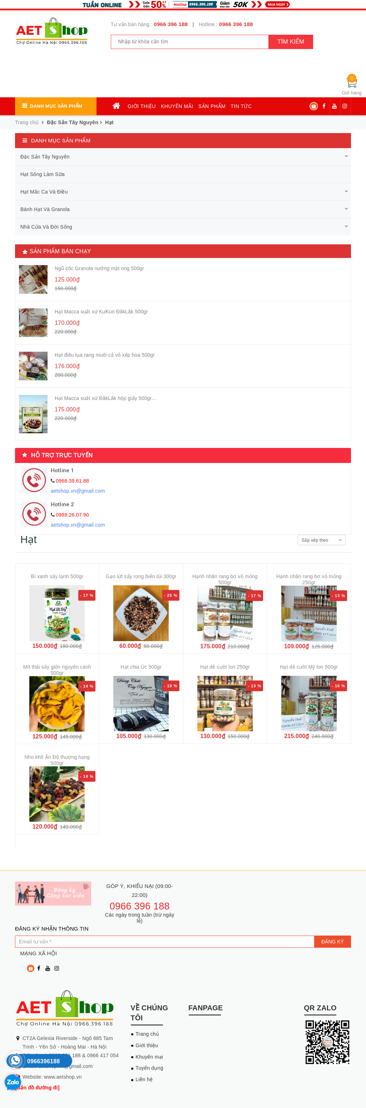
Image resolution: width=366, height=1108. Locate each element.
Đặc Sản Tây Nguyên (72, 122)
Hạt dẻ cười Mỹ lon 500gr (309, 667)
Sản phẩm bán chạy (60, 251)
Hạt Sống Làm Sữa (42, 174)
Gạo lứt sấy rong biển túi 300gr (141, 576)
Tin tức (241, 106)
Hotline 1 (62, 470)
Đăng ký (332, 942)
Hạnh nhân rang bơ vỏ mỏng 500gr (225, 579)
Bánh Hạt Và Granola (45, 209)
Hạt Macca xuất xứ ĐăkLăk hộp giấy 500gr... (105, 398)
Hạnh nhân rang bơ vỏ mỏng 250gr (309, 579)
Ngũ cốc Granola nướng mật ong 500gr (99, 268)
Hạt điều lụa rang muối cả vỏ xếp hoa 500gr (105, 355)
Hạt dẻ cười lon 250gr (225, 667)
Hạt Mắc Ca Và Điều (44, 192)
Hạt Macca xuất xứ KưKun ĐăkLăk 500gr (101, 311)
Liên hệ (144, 1079)
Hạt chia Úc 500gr (141, 667)
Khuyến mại (149, 1057)
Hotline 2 (62, 504)
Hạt (109, 122)
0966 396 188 (171, 24)
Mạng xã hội (38, 953)
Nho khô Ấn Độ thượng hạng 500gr (57, 760)
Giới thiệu (142, 106)
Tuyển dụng (149, 1068)
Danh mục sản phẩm (56, 106)
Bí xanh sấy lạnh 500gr (57, 576)
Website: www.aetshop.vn (52, 1077)
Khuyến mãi (177, 106)
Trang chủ (147, 1034)
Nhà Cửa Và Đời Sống (46, 227)
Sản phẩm (212, 106)
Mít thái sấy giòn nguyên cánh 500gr (57, 670)
